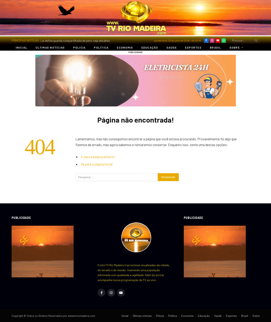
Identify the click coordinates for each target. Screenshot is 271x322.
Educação (149, 47)
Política (101, 47)
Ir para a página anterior (98, 157)
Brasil (215, 47)
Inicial (21, 47)
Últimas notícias (50, 47)
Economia (125, 47)
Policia (79, 47)
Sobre (234, 47)
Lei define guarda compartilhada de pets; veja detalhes (75, 40)
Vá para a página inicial (96, 164)
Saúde (171, 47)
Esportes (193, 47)
